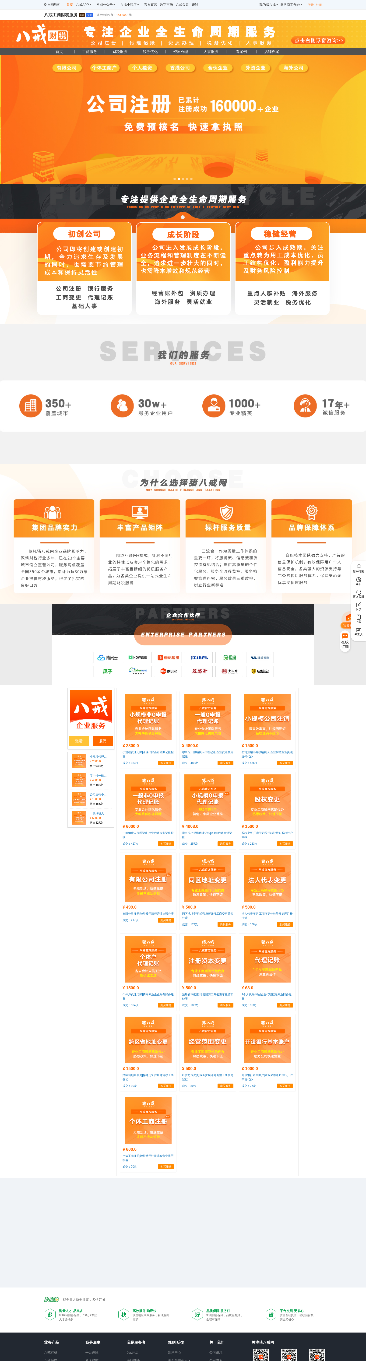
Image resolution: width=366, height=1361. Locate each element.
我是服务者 (136, 1342)
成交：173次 (190, 924)
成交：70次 (130, 1166)
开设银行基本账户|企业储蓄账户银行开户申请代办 (267, 1077)
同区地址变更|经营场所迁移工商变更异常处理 (207, 916)
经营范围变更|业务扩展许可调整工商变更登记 (207, 1077)
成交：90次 (130, 1086)
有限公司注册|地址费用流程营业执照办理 (148, 913)
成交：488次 (190, 763)
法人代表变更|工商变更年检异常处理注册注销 (267, 916)
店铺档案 (271, 52)
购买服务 (166, 763)
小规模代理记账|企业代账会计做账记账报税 (98, 756)
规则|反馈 (176, 1342)
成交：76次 (249, 1086)
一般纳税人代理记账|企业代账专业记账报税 (98, 813)
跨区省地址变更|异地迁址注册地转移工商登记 (148, 1077)
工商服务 (89, 52)
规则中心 (174, 1352)
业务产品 (51, 1342)
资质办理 (180, 52)
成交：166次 (249, 924)
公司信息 (215, 1352)
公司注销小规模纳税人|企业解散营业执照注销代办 (98, 794)
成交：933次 (130, 763)
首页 (59, 52)
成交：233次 (249, 843)
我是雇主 (92, 1342)
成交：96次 (249, 1005)
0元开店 (132, 1352)
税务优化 (150, 52)
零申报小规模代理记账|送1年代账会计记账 (207, 835)
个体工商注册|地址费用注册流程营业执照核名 (148, 1158)
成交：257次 (190, 843)
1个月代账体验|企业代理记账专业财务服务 (267, 996)
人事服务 (211, 52)
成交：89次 (189, 1086)
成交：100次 (190, 1005)
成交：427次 (130, 843)
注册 (319, 5)
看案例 (241, 52)
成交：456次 (249, 763)
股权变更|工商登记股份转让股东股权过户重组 (267, 835)
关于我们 (216, 1342)
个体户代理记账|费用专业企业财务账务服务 (148, 996)
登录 (311, 5)
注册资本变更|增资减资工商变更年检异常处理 (207, 996)
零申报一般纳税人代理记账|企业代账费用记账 (98, 775)
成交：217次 (130, 920)
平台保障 (92, 1352)
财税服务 (120, 52)
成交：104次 (130, 1005)
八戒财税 (50, 1352)
